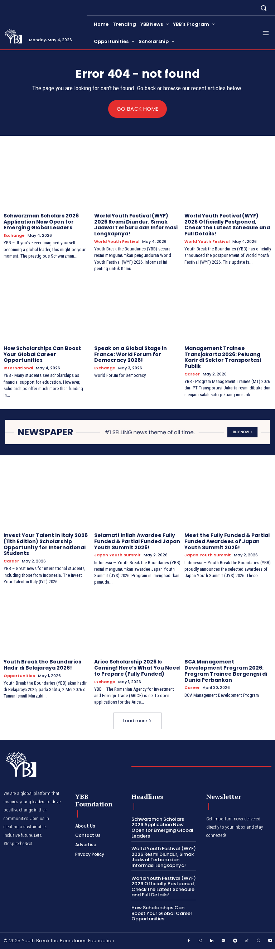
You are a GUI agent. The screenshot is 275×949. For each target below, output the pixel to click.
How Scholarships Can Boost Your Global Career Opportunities (42, 354)
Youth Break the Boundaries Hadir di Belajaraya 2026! (42, 664)
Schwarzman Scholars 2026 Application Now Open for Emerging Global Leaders (41, 221)
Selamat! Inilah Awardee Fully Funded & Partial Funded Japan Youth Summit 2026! (137, 541)
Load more (137, 721)
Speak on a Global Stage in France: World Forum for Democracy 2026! (130, 354)
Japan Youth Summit (117, 555)
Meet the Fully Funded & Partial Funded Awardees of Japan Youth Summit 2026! (227, 541)
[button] (263, 7)
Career (192, 374)
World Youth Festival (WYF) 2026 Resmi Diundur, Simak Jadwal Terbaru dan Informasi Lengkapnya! (136, 224)
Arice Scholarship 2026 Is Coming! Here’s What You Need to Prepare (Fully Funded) (137, 667)
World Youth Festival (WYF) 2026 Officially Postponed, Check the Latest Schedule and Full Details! (227, 224)
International (18, 368)
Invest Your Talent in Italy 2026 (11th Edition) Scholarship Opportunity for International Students (46, 544)
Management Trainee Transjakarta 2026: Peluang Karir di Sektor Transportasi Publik (222, 356)
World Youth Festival (116, 241)
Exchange (14, 235)
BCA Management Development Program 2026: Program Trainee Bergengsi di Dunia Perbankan (225, 670)
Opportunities (19, 675)
